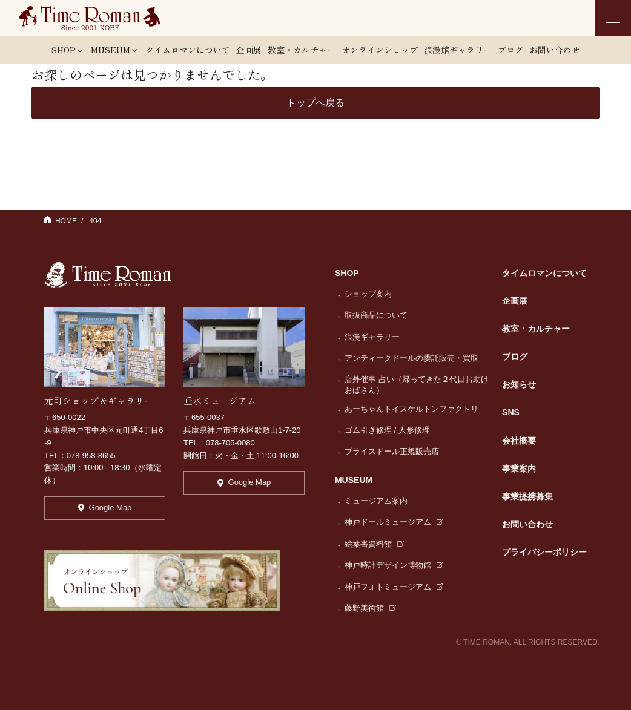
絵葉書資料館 (374, 543)
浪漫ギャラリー (372, 336)
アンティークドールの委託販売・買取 (411, 358)
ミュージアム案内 (376, 500)
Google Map (105, 507)
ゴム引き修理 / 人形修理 (387, 430)
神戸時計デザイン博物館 (394, 565)
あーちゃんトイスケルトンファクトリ (411, 408)
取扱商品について (376, 315)
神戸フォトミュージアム (394, 586)
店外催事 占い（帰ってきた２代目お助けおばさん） (417, 385)
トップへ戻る (315, 102)
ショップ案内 (368, 293)
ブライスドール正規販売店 (392, 451)
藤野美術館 (370, 608)
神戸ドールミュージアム (394, 522)
